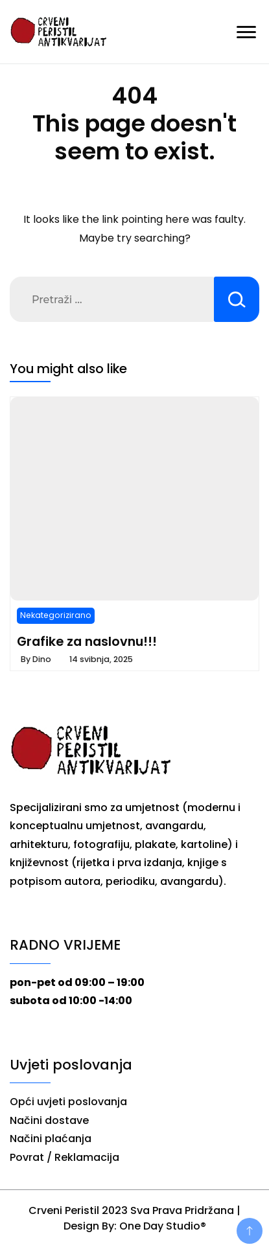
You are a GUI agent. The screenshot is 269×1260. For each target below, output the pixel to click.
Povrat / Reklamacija (64, 1157)
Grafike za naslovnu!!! (87, 641)
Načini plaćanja (50, 1138)
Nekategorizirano (55, 615)
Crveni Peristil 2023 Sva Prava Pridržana (131, 1210)
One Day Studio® (162, 1226)
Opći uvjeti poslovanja (68, 1101)
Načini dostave (49, 1120)
